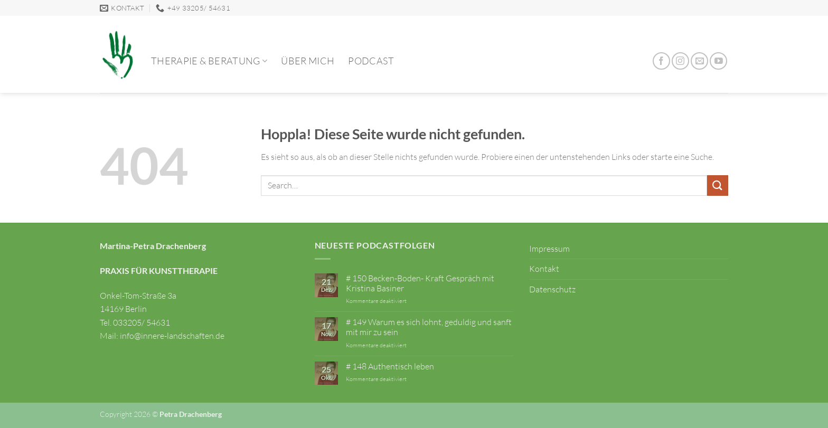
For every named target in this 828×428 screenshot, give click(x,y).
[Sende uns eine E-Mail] (699, 61)
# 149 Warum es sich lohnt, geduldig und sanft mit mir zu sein (429, 327)
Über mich (307, 60)
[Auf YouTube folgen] (718, 61)
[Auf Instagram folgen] (680, 61)
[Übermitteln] (717, 185)
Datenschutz (552, 289)
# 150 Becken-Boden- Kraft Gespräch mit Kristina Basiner (420, 283)
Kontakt (544, 268)
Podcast (370, 60)
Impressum (549, 248)
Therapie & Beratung (209, 60)
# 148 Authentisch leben (390, 367)
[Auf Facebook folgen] (661, 61)
